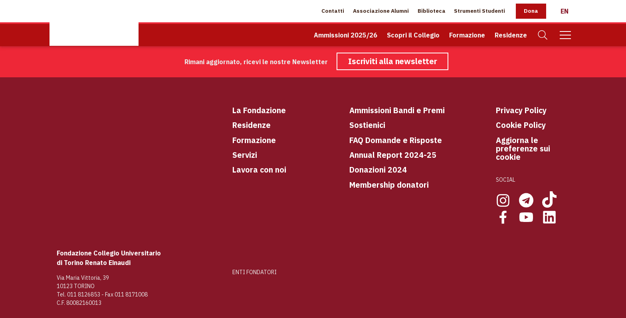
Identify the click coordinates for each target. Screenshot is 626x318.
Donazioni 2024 (378, 169)
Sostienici (367, 125)
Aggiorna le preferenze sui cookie (523, 148)
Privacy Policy (521, 110)
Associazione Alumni (381, 10)
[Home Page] (94, 23)
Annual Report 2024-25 (392, 155)
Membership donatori (389, 185)
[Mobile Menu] (565, 35)
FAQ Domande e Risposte (395, 140)
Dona (531, 10)
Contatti (332, 10)
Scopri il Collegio (413, 35)
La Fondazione (259, 110)
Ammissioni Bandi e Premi (397, 110)
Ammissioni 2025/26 (345, 35)
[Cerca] (543, 35)
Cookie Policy (521, 125)
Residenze (511, 35)
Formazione (467, 35)
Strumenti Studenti (479, 10)
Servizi (244, 155)
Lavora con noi (259, 169)
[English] (564, 11)
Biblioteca (432, 10)
